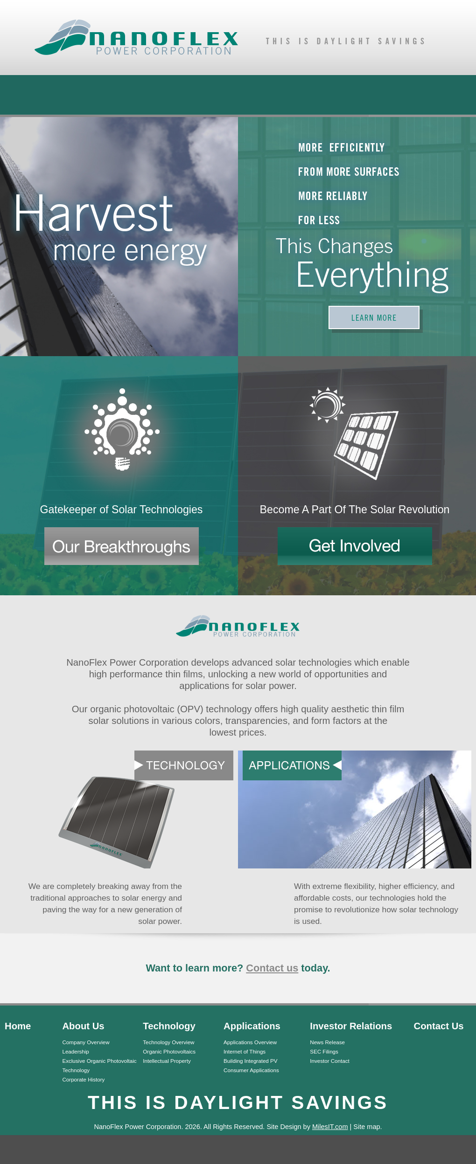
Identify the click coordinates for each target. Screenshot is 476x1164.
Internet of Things (245, 1051)
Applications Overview (250, 1042)
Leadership (75, 1051)
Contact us (272, 968)
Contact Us (439, 1026)
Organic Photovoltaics (169, 1051)
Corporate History (83, 1079)
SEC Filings (324, 1051)
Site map (366, 1126)
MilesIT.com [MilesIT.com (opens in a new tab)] (330, 1126)
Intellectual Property (166, 1061)
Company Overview (85, 1042)
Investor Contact (329, 1061)
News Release (327, 1042)
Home (18, 1026)
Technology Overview (168, 1042)
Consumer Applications (251, 1070)
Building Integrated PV (250, 1061)
